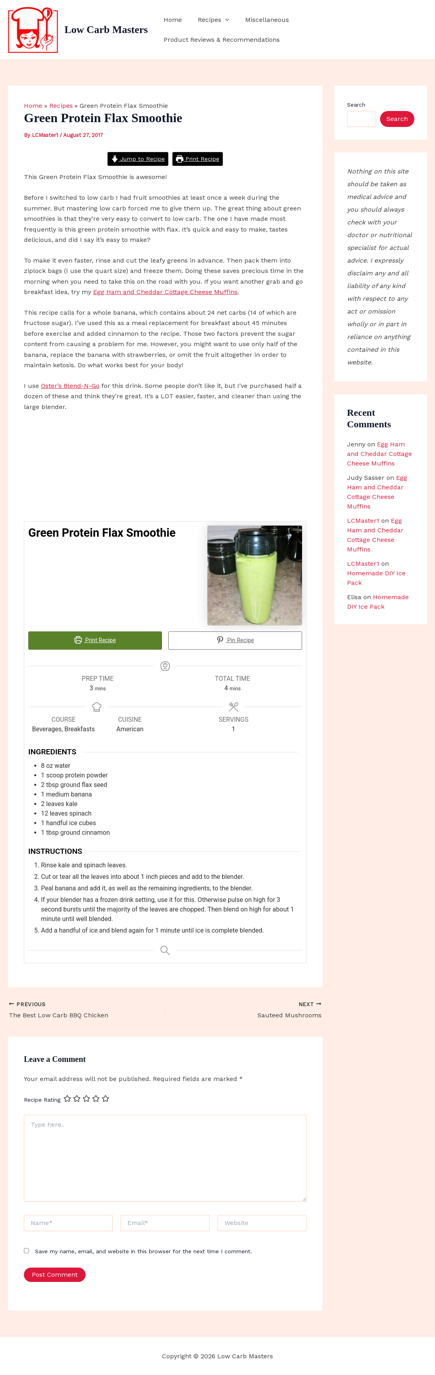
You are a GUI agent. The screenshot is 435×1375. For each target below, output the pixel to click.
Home (182, 29)
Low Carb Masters (106, 29)
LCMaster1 (363, 520)
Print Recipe (197, 159)
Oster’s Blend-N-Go (70, 386)
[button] (231, 30)
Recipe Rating (42, 1099)
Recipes (219, 30)
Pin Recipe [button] (235, 640)
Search (356, 104)
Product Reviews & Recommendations (362, 29)
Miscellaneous (270, 29)
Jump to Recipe (138, 159)
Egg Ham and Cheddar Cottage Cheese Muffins (165, 292)
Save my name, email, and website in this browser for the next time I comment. (143, 1250)
